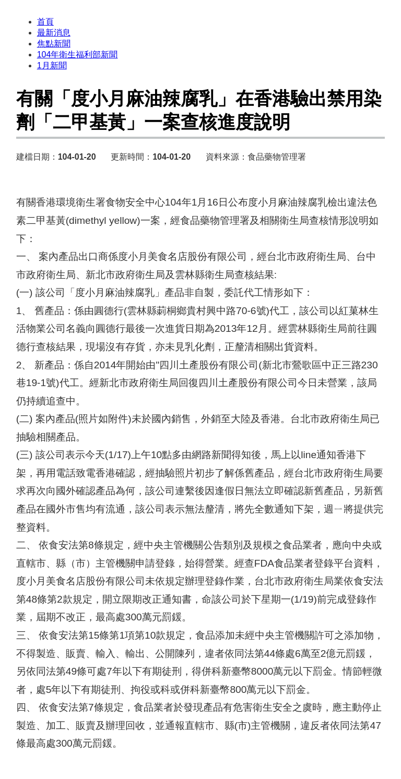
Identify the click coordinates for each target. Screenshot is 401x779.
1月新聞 (52, 65)
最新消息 (53, 32)
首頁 (45, 21)
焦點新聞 (53, 43)
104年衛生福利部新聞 (77, 54)
